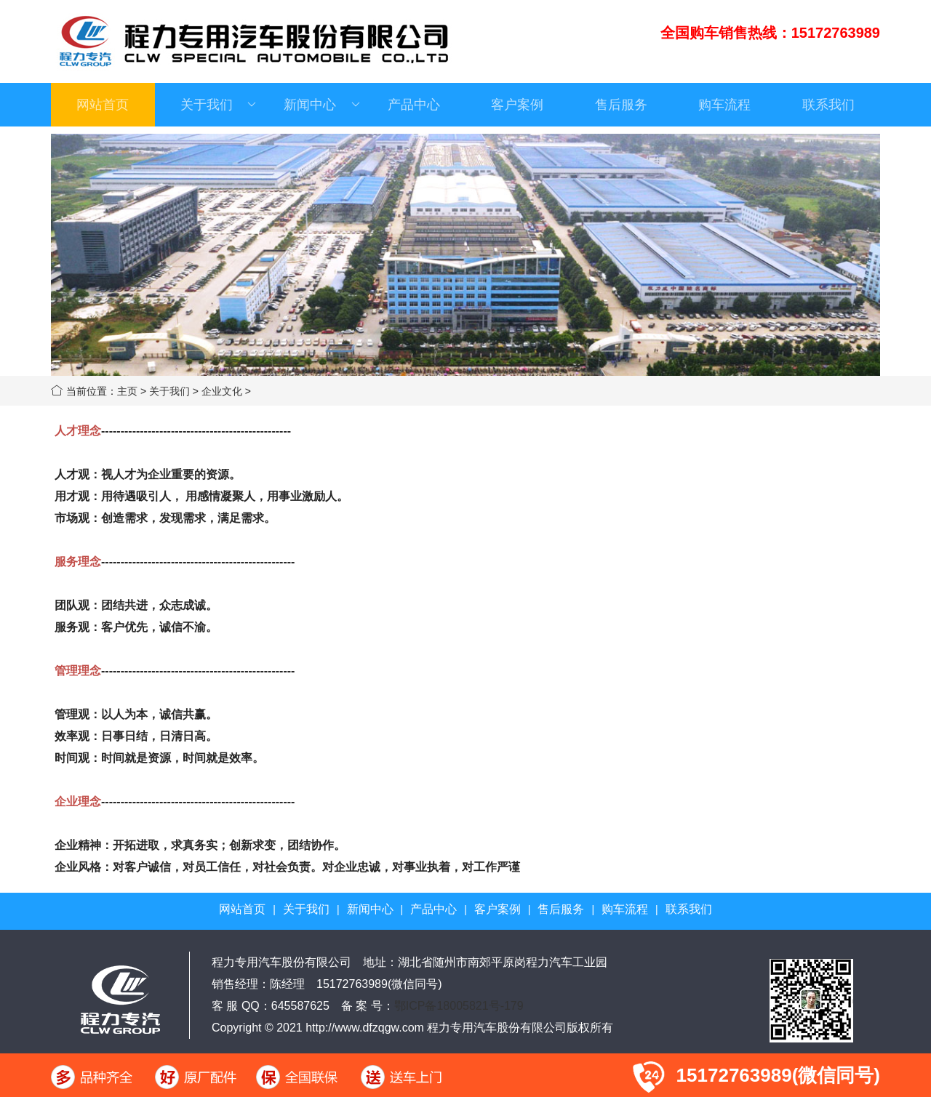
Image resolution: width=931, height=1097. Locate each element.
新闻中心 (321, 104)
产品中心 (414, 104)
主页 (127, 391)
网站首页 (102, 104)
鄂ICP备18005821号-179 (459, 1006)
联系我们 (828, 104)
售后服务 (621, 104)
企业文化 (221, 391)
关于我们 (218, 104)
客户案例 (517, 104)
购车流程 (724, 104)
